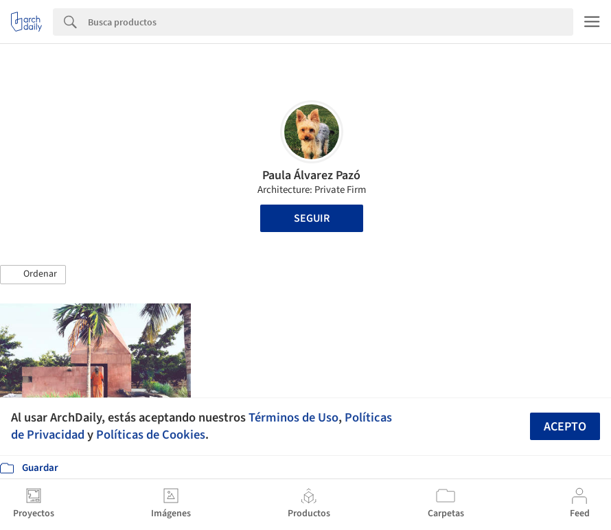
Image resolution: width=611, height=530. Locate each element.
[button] (33, 274)
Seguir (312, 218)
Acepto (565, 426)
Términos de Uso (293, 417)
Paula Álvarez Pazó (311, 175)
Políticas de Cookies (150, 434)
